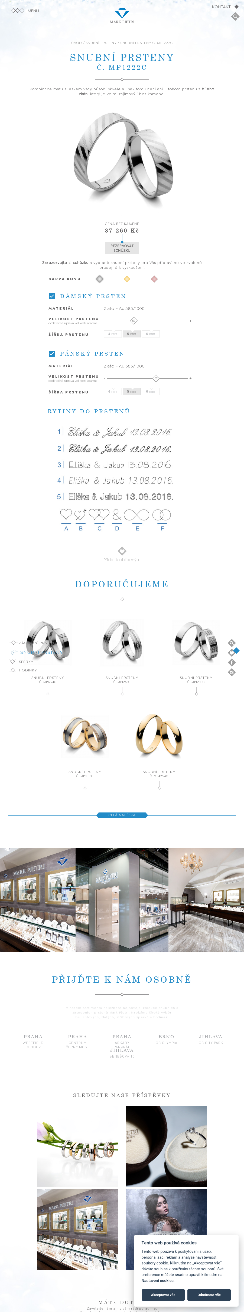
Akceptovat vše (163, 1295)
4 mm (113, 334)
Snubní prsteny (41, 652)
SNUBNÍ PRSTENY (101, 43)
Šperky (26, 661)
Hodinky (28, 670)
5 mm (131, 334)
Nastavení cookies (158, 1280)
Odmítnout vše (209, 1295)
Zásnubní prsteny (38, 642)
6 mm (150, 334)
